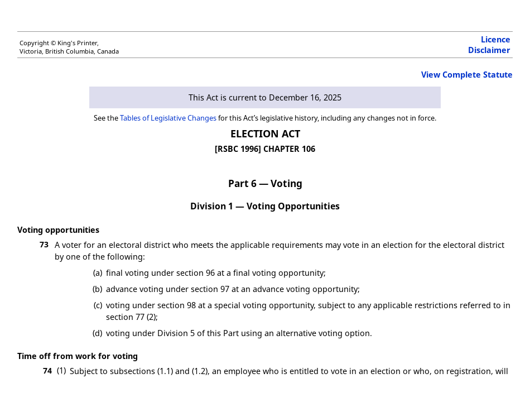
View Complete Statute (467, 74)
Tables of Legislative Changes (168, 118)
